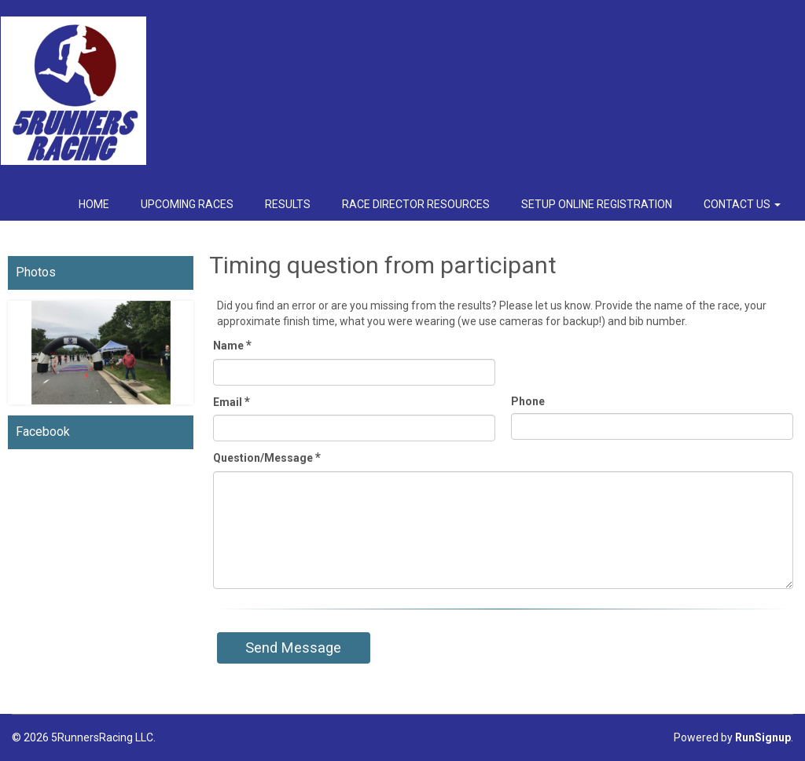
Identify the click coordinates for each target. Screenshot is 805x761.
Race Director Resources (416, 204)
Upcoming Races (187, 204)
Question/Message (267, 457)
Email (231, 401)
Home (94, 204)
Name (232, 345)
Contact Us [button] (742, 204)
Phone (528, 401)
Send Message (293, 647)
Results (288, 204)
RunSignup (763, 737)
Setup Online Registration (596, 204)
